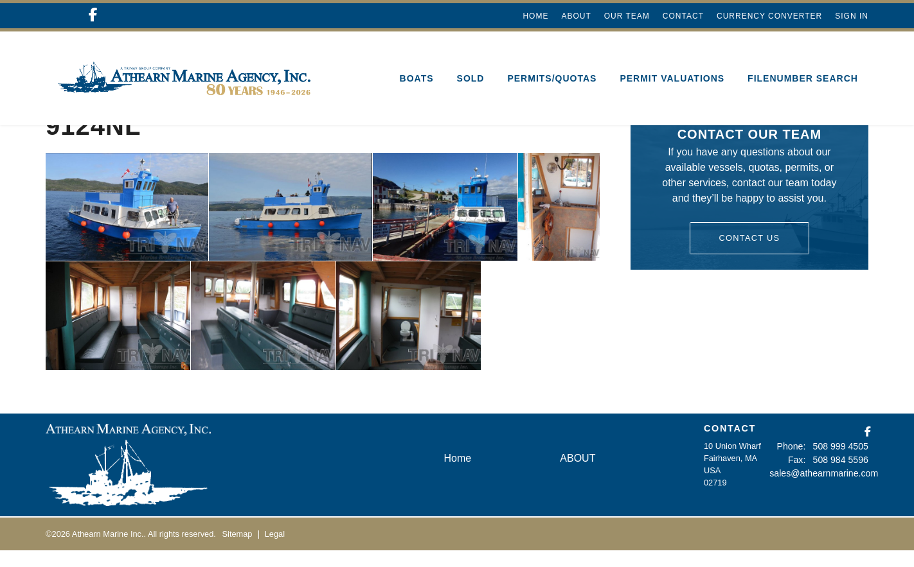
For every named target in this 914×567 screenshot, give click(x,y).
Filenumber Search (803, 78)
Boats (417, 78)
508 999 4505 (843, 462)
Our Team (627, 16)
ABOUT (576, 16)
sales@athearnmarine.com (819, 487)
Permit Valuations (672, 78)
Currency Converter (769, 16)
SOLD (471, 78)
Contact (683, 16)
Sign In (851, 16)
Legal (275, 550)
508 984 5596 (843, 475)
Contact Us (749, 254)
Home (535, 16)
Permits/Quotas (551, 78)
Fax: (802, 475)
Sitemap (237, 550)
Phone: (798, 462)
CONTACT (730, 445)
